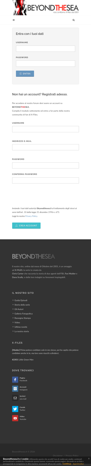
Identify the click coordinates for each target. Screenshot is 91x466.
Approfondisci (78, 464)
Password (22, 57)
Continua (67, 463)
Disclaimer (58, 455)
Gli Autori (19, 309)
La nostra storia (22, 331)
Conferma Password (24, 174)
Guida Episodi (21, 300)
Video (17, 322)
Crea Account (26, 225)
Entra (25, 73)
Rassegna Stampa (23, 318)
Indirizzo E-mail (22, 141)
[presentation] (35, 193)
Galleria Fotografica (24, 313)
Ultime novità (21, 327)
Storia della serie (22, 304)
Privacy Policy (31, 216)
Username (22, 42)
